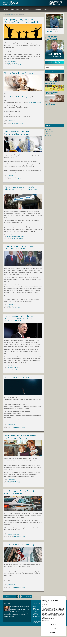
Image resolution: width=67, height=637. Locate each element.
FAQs (34, 618)
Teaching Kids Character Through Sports (51, 93)
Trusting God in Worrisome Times (18, 377)
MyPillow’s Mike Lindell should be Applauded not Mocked (19, 247)
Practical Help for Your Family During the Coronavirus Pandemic (20, 437)
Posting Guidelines (37, 609)
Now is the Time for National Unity (19, 544)
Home (34, 606)
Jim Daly (11, 3)
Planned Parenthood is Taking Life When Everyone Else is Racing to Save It (21, 189)
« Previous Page (7, 596)
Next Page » (29, 596)
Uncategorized (48, 135)
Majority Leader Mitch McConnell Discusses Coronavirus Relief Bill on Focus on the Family (19, 318)
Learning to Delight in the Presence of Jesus (52, 103)
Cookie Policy (36, 616)
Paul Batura (49, 32)
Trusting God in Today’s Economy (18, 73)
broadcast (9, 426)
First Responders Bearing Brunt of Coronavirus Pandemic (19, 492)
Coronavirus (9, 177)
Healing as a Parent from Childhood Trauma (52, 82)
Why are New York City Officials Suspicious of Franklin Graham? (18, 133)
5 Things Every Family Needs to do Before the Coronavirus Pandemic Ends (21, 21)
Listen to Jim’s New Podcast (51, 38)
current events (10, 63)
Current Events (11, 120)
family (15, 63)
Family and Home (12, 61)
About (34, 608)
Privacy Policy (36, 614)
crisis (14, 585)
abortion (9, 236)
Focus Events (48, 133)
